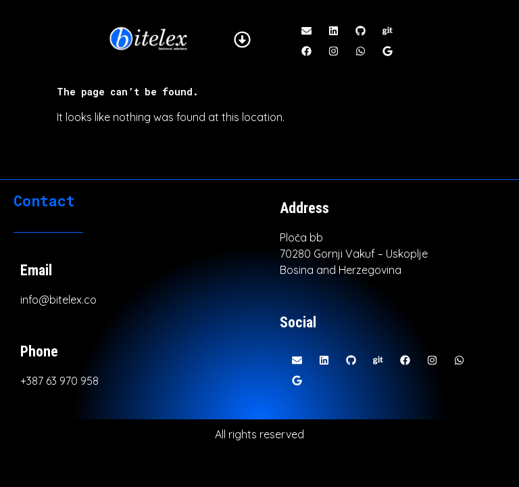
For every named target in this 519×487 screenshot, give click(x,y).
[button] (242, 40)
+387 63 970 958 (59, 381)
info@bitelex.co (58, 299)
